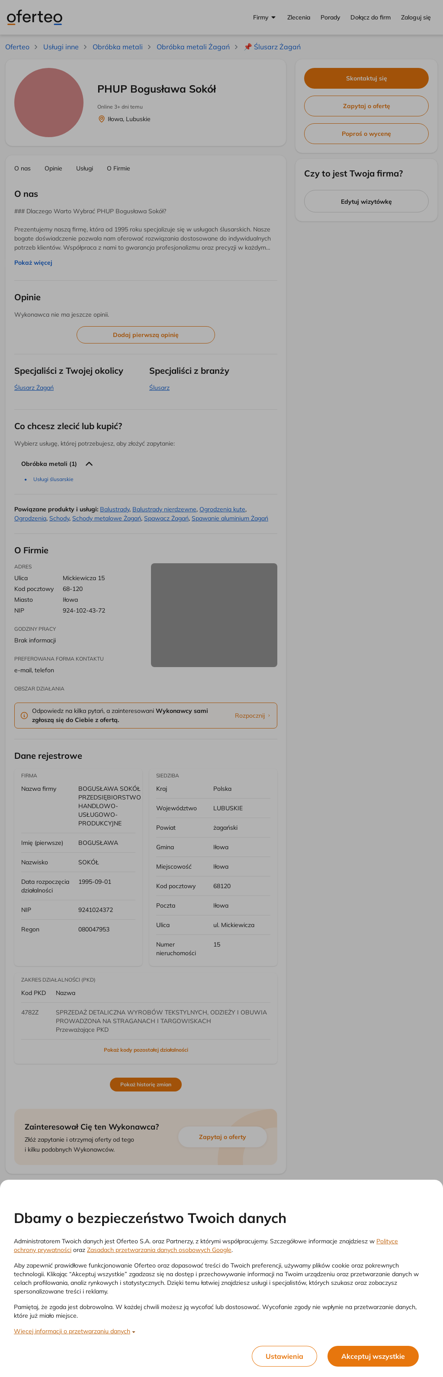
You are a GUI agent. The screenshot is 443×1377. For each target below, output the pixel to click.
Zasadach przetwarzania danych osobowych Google (159, 1250)
